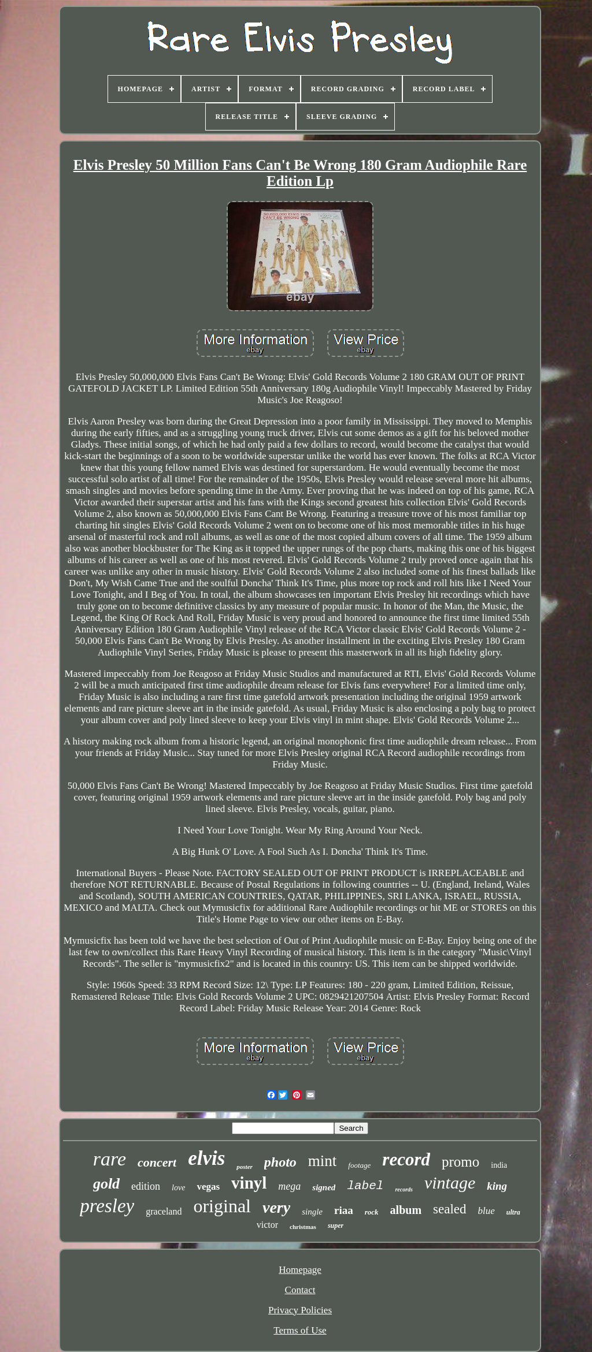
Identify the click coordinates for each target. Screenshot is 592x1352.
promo (460, 1162)
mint (322, 1161)
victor (267, 1225)
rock (372, 1212)
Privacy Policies (300, 1310)
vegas (208, 1186)
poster (244, 1166)
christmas (303, 1226)
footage (359, 1165)
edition (145, 1186)
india (499, 1165)
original (222, 1205)
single (312, 1211)
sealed (449, 1209)
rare (109, 1159)
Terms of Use (299, 1330)
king (497, 1186)
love (178, 1187)
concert (157, 1162)
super (335, 1225)
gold (106, 1183)
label (365, 1186)
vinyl (249, 1183)
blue (486, 1210)
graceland (164, 1211)
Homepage (300, 1269)
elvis (206, 1158)
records (404, 1189)
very (276, 1207)
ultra (513, 1212)
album (405, 1210)
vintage (449, 1182)
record (406, 1159)
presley (107, 1205)
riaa (343, 1210)
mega (289, 1186)
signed (323, 1187)
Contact (300, 1289)
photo (280, 1162)
